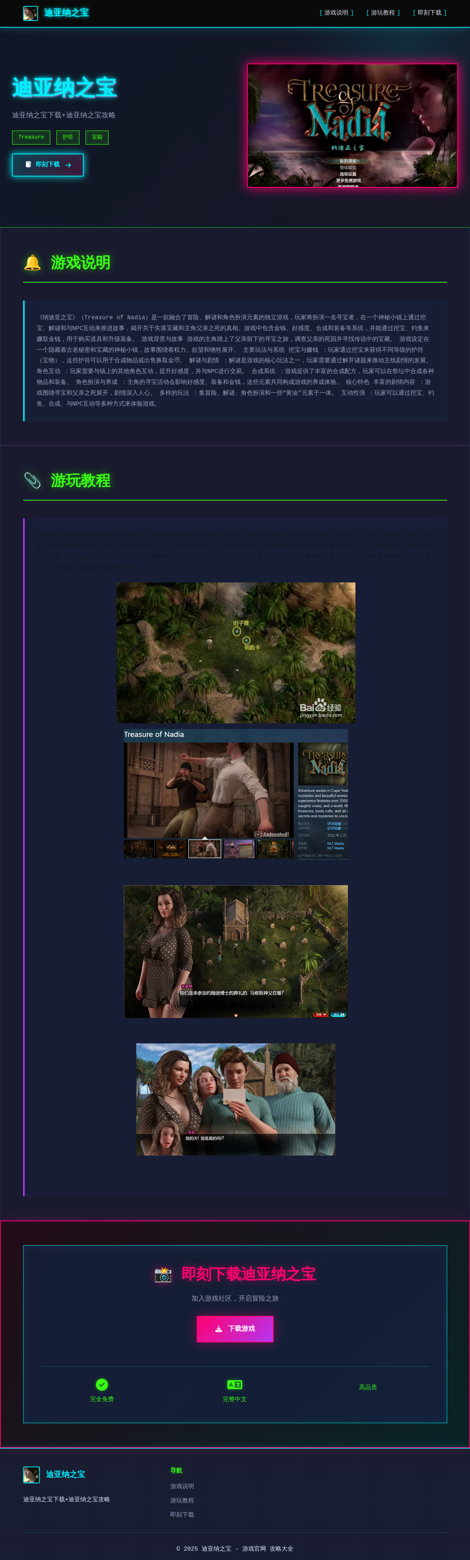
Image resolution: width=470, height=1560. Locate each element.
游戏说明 (336, 13)
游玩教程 (383, 13)
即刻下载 (430, 13)
